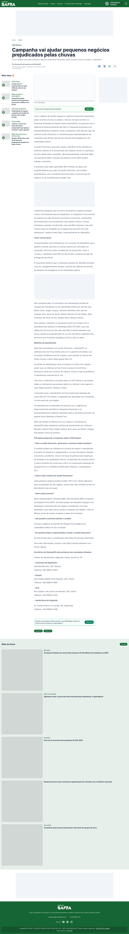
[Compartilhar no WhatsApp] (109, 66)
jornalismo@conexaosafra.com (57, 917)
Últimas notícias (43, 4)
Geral (20, 40)
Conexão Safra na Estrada (73, 4)
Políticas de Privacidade (103, 928)
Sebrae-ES (48, 631)
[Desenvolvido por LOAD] (69, 930)
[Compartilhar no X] (104, 66)
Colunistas (87, 4)
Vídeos (52, 4)
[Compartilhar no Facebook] (99, 66)
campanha (38, 631)
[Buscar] (126, 3)
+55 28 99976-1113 (75, 917)
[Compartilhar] (115, 66)
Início (14, 40)
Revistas (60, 4)
